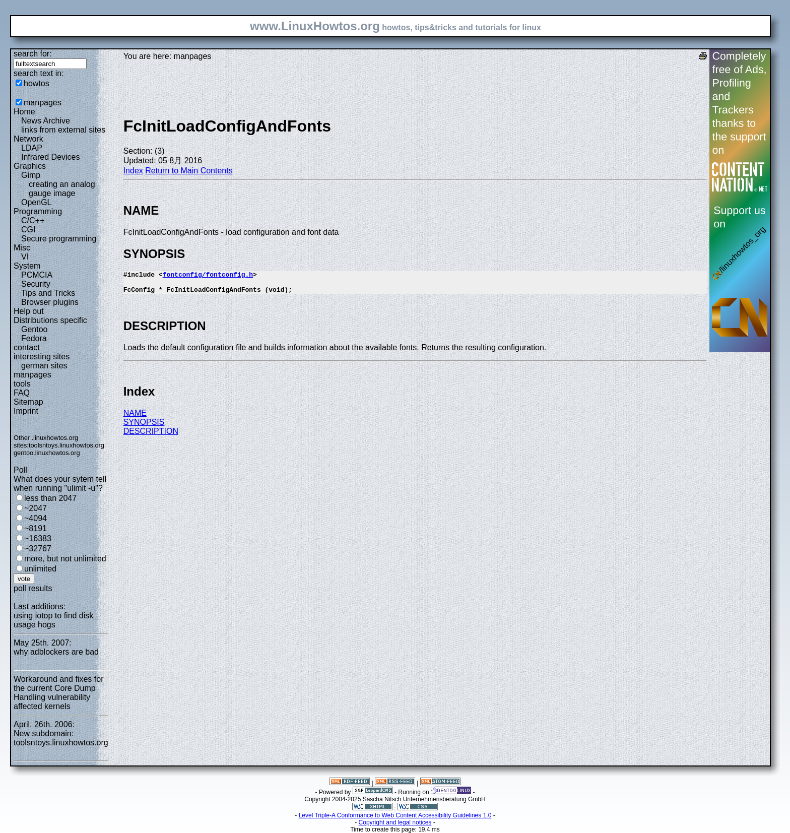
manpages (42, 102)
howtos (36, 83)
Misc (22, 247)
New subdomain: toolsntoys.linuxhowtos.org (61, 738)
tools (22, 383)
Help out (29, 311)
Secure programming (58, 238)
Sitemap (28, 402)
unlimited (40, 568)
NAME (135, 417)
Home (24, 111)
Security (35, 284)
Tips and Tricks (48, 293)
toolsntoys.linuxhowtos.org (66, 445)
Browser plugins (50, 302)
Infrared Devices (50, 157)
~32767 (37, 548)
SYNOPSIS (144, 426)
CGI (28, 229)
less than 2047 (50, 498)
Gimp (30, 175)
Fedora (34, 338)
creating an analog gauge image (62, 189)
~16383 (37, 538)
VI (25, 256)
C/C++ (32, 220)
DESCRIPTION (150, 435)
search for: (33, 53)
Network (28, 139)
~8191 (35, 528)
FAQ (22, 393)
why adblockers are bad (56, 652)
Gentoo (34, 329)
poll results (33, 588)
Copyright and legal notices (395, 822)
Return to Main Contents (188, 170)
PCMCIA (36, 275)
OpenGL (36, 202)
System (27, 266)
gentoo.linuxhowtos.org (47, 453)
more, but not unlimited (65, 558)
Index (133, 170)
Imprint (26, 411)
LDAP (31, 148)
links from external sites (63, 129)
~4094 (35, 518)
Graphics (30, 166)
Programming (38, 211)
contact (27, 347)
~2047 (35, 508)
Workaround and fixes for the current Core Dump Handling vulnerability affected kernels (58, 693)
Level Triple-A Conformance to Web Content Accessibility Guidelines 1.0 (395, 815)
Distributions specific (50, 320)
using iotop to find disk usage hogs (53, 620)
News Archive (45, 120)
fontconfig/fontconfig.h (208, 275)
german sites (44, 365)
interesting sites (42, 356)
